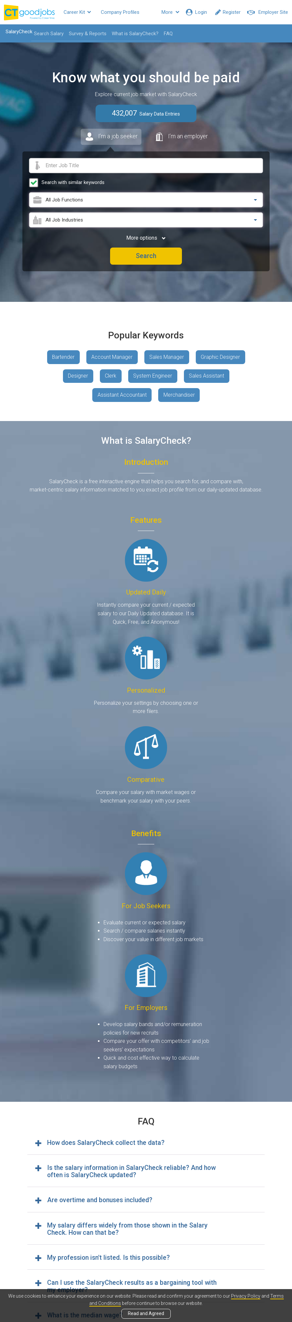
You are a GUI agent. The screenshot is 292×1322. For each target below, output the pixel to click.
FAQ (167, 34)
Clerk (110, 377)
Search (146, 256)
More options (146, 238)
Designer (78, 377)
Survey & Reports (87, 34)
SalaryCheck (18, 32)
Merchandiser (179, 396)
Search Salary (48, 34)
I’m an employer (182, 137)
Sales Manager (167, 358)
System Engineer (152, 377)
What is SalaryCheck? (134, 34)
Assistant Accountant (121, 396)
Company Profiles (120, 12)
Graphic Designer (221, 358)
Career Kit (77, 12)
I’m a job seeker (110, 138)
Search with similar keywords (73, 183)
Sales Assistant (207, 377)
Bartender (62, 358)
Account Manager (111, 358)
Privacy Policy (245, 1296)
